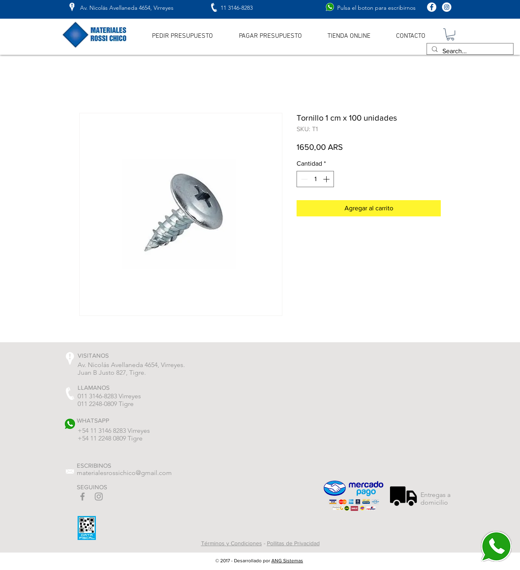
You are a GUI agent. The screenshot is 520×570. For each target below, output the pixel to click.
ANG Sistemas (287, 561)
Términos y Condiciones (231, 543)
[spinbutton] (315, 179)
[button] (450, 34)
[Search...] (469, 51)
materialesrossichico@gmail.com (124, 473)
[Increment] (327, 179)
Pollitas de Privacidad (293, 543)
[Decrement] (303, 179)
